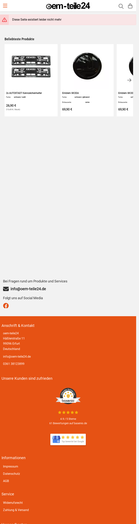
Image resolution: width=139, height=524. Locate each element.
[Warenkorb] (130, 5)
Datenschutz (11, 474)
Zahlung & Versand (16, 510)
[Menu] (6, 5)
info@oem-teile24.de (17, 356)
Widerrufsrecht (13, 503)
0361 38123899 (13, 364)
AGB (6, 481)
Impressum (10, 466)
